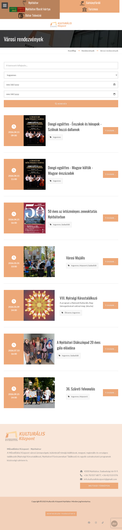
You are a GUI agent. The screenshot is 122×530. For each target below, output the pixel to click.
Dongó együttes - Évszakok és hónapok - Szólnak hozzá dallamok (79, 126)
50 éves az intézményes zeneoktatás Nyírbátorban (74, 214)
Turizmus (89, 9)
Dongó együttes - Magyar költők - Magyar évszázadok (79, 170)
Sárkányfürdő (89, 3)
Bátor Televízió (29, 15)
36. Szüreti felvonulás (71, 389)
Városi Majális (66, 257)
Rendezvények (88, 51)
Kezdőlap (72, 51)
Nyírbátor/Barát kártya (29, 9)
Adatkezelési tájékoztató (61, 514)
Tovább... (110, 130)
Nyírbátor (29, 3)
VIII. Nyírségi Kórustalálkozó (76, 298)
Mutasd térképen (99, 486)
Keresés (61, 104)
